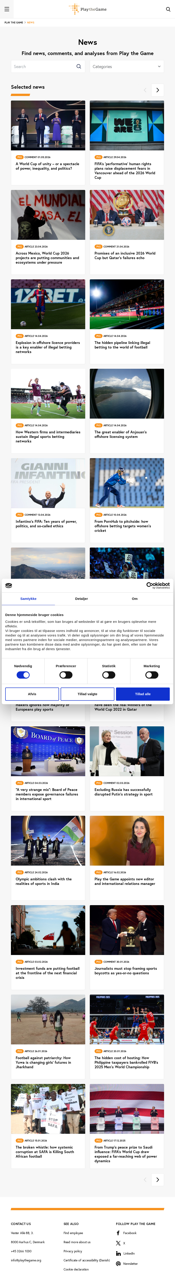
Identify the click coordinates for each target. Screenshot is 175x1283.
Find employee (73, 1233)
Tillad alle (143, 694)
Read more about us (77, 1242)
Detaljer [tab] (81, 599)
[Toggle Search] (168, 9)
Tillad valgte (87, 694)
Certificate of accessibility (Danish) (87, 1260)
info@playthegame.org (26, 1260)
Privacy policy (73, 1251)
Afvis (32, 694)
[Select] (127, 66)
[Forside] (87, 9)
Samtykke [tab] (28, 599)
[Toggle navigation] (7, 9)
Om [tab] (135, 599)
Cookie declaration (76, 1269)
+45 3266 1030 (21, 1251)
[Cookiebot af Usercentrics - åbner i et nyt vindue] (150, 585)
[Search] (48, 66)
